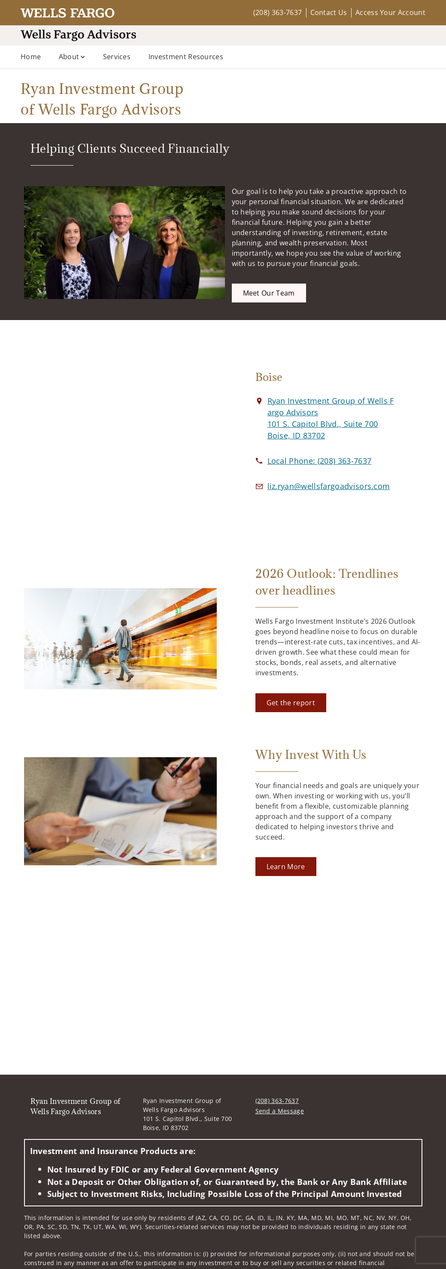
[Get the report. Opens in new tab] (290, 702)
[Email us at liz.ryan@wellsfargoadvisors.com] (328, 486)
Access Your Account (390, 12)
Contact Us (328, 12)
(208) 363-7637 (277, 12)
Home (31, 56)
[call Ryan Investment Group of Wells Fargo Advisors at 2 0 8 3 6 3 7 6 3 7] (319, 461)
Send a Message (279, 1111)
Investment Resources (186, 56)
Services (117, 56)
